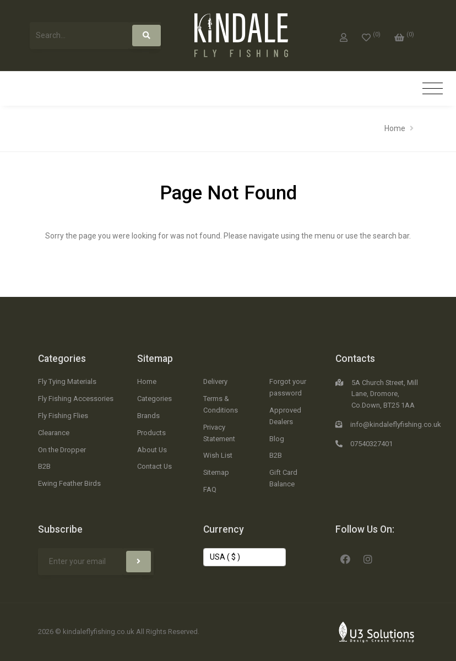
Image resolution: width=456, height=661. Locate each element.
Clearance (53, 433)
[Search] (146, 35)
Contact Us (154, 466)
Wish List (217, 455)
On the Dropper (62, 450)
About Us (152, 450)
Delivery (215, 381)
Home (394, 128)
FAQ (209, 489)
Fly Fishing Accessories (75, 398)
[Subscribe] (138, 561)
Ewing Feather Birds (69, 483)
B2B (44, 466)
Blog (276, 439)
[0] (371, 35)
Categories (62, 358)
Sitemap (155, 358)
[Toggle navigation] (432, 88)
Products (151, 433)
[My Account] (343, 35)
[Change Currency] (244, 557)
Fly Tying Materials (67, 381)
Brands (148, 415)
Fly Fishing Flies (63, 415)
